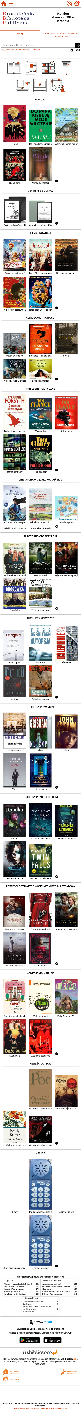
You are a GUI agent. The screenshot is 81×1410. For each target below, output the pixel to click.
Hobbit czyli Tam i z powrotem (14, 1289)
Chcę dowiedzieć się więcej (26, 1408)
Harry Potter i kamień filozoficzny (15, 1294)
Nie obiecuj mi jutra (29, 1309)
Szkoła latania (46, 1289)
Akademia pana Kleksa (12, 1291)
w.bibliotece (68, 1359)
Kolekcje (36, 49)
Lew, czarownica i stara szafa (14, 1286)
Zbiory (20, 33)
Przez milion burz (29, 1311)
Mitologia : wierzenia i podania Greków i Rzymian (20, 1284)
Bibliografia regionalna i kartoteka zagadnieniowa (61, 34)
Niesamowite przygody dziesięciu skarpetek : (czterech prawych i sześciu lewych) (50, 1306)
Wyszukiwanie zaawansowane (15, 49)
